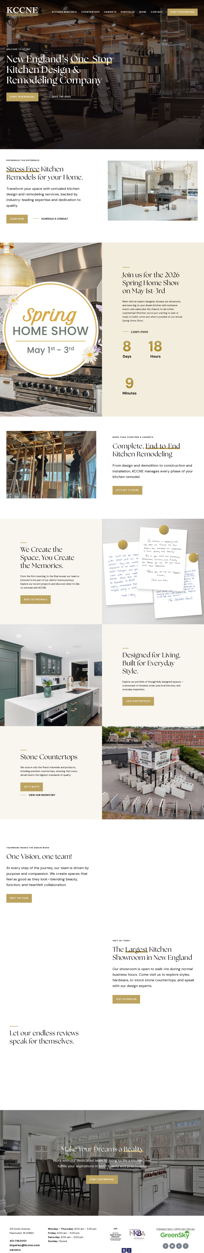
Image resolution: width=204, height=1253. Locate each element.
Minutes (129, 393)
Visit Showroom (126, 969)
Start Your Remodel (182, 12)
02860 (30, 1203)
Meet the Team (19, 883)
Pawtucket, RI (18, 1203)
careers (15, 1220)
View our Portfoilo (138, 701)
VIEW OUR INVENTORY (41, 795)
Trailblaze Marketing (137, 1247)
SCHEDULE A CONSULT (54, 218)
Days (127, 356)
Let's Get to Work (127, 490)
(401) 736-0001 (61, 96)
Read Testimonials (35, 599)
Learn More (17, 219)
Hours (155, 356)
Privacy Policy (103, 1247)
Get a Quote (31, 786)
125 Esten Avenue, (20, 1199)
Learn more (139, 332)
